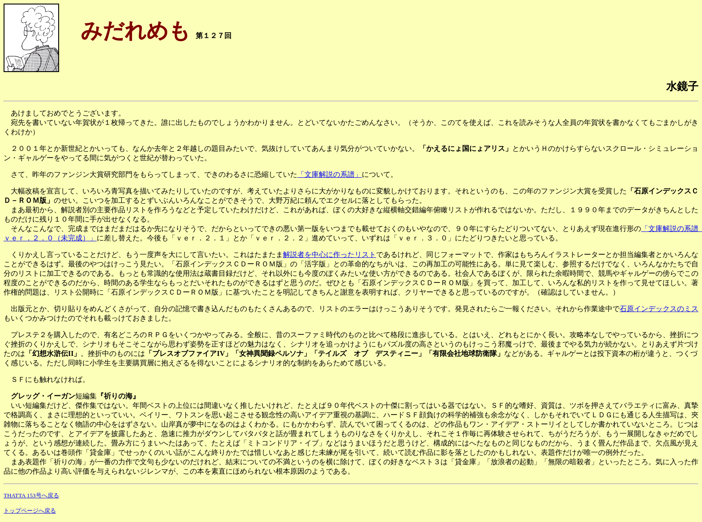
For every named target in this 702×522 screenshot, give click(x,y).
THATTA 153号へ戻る (31, 495)
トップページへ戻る (30, 510)
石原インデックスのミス (659, 308)
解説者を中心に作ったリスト (329, 254)
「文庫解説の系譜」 (329, 174)
